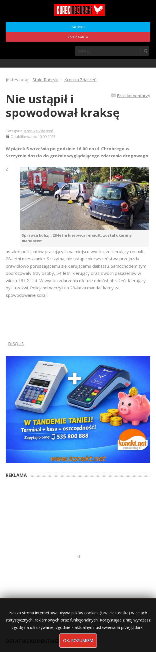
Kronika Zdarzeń (38, 130)
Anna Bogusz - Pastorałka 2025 (31, 537)
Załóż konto (78, 36)
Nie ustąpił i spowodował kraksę (63, 105)
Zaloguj (78, 27)
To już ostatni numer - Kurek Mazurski (36, 596)
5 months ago (70, 537)
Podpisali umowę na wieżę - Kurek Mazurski (41, 570)
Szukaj (145, 51)
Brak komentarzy (133, 95)
